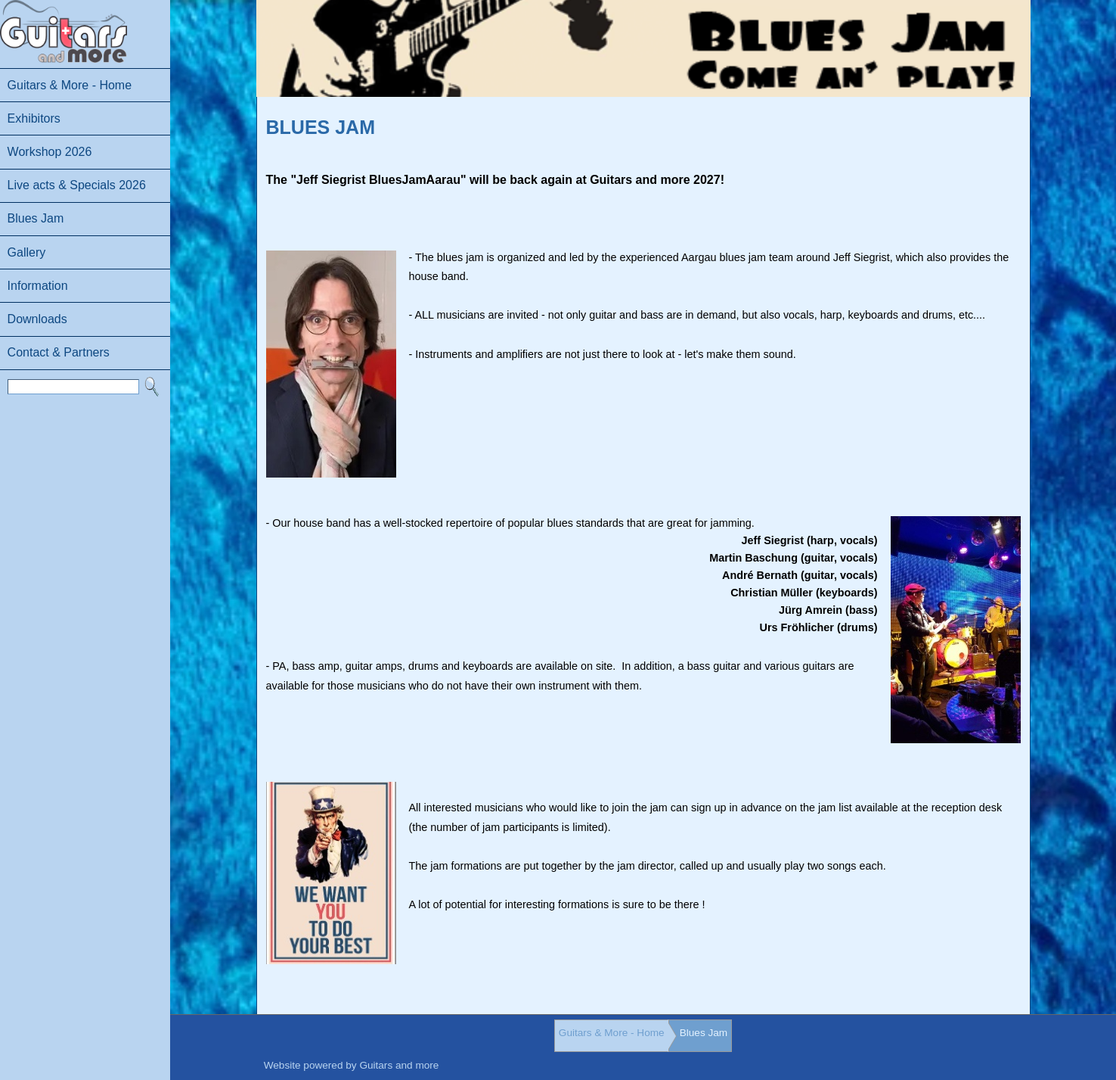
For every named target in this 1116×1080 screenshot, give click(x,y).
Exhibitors (34, 118)
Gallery (27, 252)
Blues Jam (36, 218)
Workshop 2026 (50, 151)
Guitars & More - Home (70, 85)
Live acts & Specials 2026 (77, 185)
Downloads (37, 319)
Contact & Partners (59, 352)
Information (38, 285)
